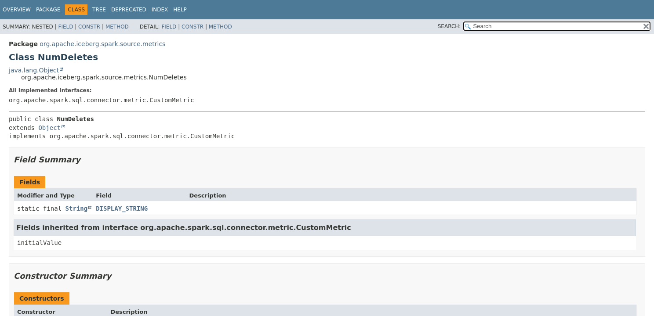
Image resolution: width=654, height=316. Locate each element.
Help (180, 10)
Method (117, 27)
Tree (99, 10)
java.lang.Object (34, 70)
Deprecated (128, 10)
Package (48, 10)
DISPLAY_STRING (122, 208)
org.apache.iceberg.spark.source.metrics (102, 43)
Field (65, 27)
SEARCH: (449, 26)
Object (49, 127)
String (76, 208)
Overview (17, 10)
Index (160, 10)
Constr (89, 27)
